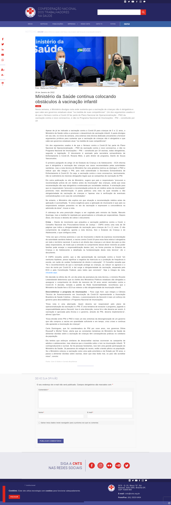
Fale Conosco (144, 1)
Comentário (44, 390)
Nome (41, 412)
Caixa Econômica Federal (127, 24)
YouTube (132, 1)
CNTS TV (99, 24)
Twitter (129, 1)
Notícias (44, 24)
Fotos (113, 24)
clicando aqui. (52, 273)
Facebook (136, 1)
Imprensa (71, 24)
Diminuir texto (2, 75)
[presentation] (53, 431)
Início (30, 24)
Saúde (40, 32)
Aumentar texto (2, 69)
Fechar (14, 497)
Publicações (58, 24)
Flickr (125, 1)
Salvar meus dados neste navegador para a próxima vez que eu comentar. (70, 423)
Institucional (30, 485)
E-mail (90, 412)
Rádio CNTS (85, 24)
